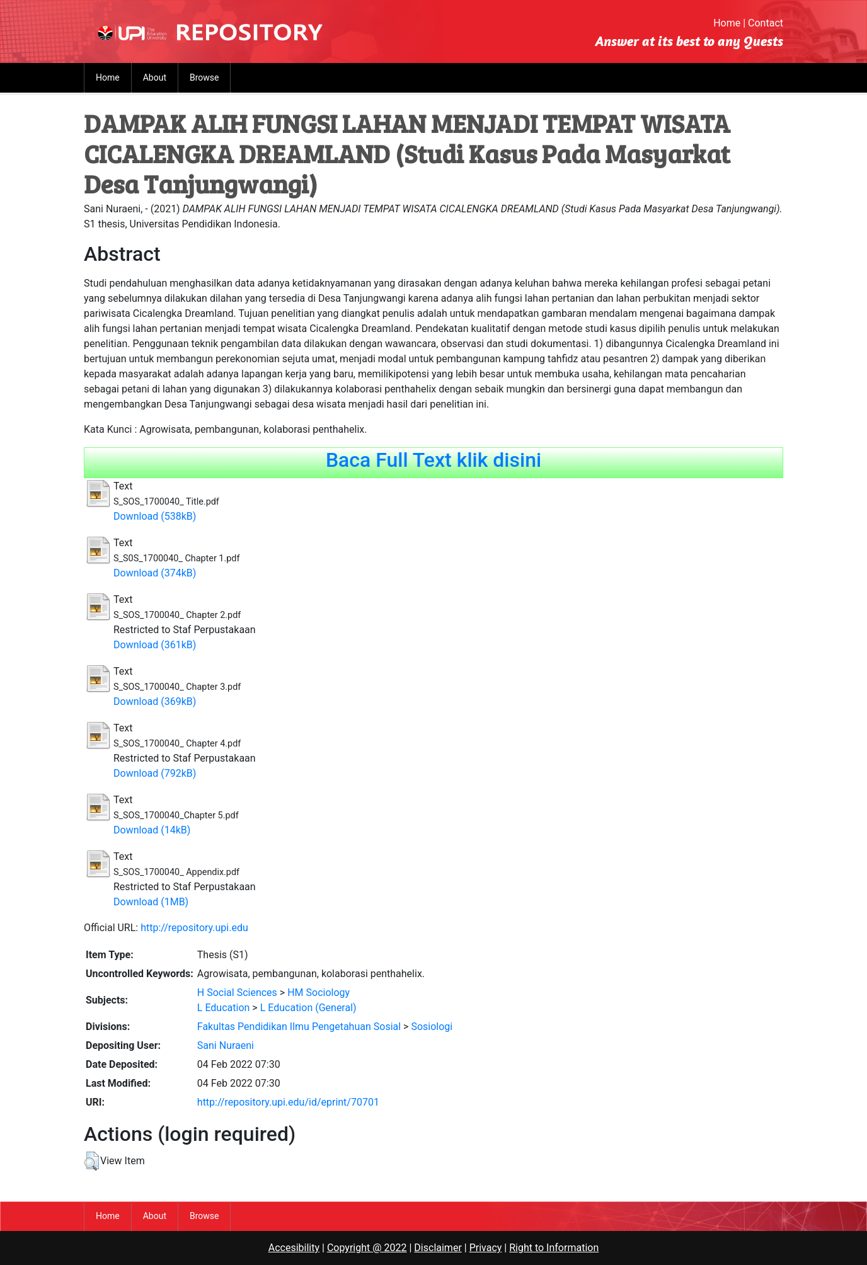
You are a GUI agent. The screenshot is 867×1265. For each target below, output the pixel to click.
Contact (765, 23)
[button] (91, 1161)
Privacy (485, 1248)
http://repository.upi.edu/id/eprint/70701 (288, 1102)
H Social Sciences (237, 993)
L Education (223, 1008)
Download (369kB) (154, 701)
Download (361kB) (154, 645)
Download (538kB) (154, 516)
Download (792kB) (154, 773)
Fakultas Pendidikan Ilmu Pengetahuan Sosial (299, 1027)
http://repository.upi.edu (194, 928)
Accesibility (293, 1248)
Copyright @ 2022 (367, 1248)
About (154, 77)
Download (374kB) (154, 573)
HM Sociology (318, 993)
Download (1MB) (150, 902)
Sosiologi (431, 1027)
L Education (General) (308, 1008)
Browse (204, 77)
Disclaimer (437, 1248)
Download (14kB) (151, 830)
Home (726, 23)
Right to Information (554, 1248)
